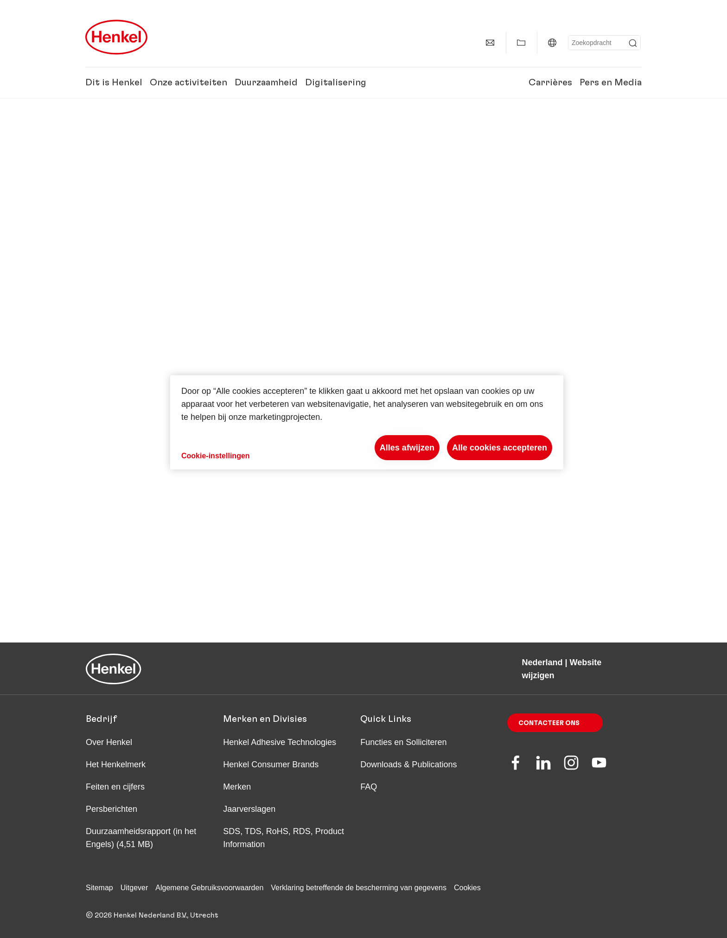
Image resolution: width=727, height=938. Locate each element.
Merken (237, 786)
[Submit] (632, 43)
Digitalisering (335, 82)
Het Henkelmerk (116, 764)
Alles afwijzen (407, 447)
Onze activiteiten (188, 82)
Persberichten (111, 809)
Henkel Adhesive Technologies (279, 742)
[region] (366, 422)
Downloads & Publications (408, 764)
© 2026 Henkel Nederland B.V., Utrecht (152, 915)
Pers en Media (611, 82)
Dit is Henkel (113, 82)
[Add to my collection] (521, 43)
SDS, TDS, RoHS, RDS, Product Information (283, 838)
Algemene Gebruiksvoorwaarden (209, 888)
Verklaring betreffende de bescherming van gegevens (358, 888)
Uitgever (134, 888)
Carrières (550, 82)
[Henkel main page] (116, 37)
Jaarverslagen (249, 809)
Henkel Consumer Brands (271, 764)
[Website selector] (552, 43)
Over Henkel (109, 742)
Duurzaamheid (266, 82)
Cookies (467, 888)
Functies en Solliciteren (403, 742)
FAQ (368, 786)
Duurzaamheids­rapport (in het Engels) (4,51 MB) (141, 838)
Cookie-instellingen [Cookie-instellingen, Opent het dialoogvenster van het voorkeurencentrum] (215, 456)
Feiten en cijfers (115, 786)
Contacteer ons (549, 723)
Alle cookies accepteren (499, 447)
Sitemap (99, 888)
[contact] (490, 43)
